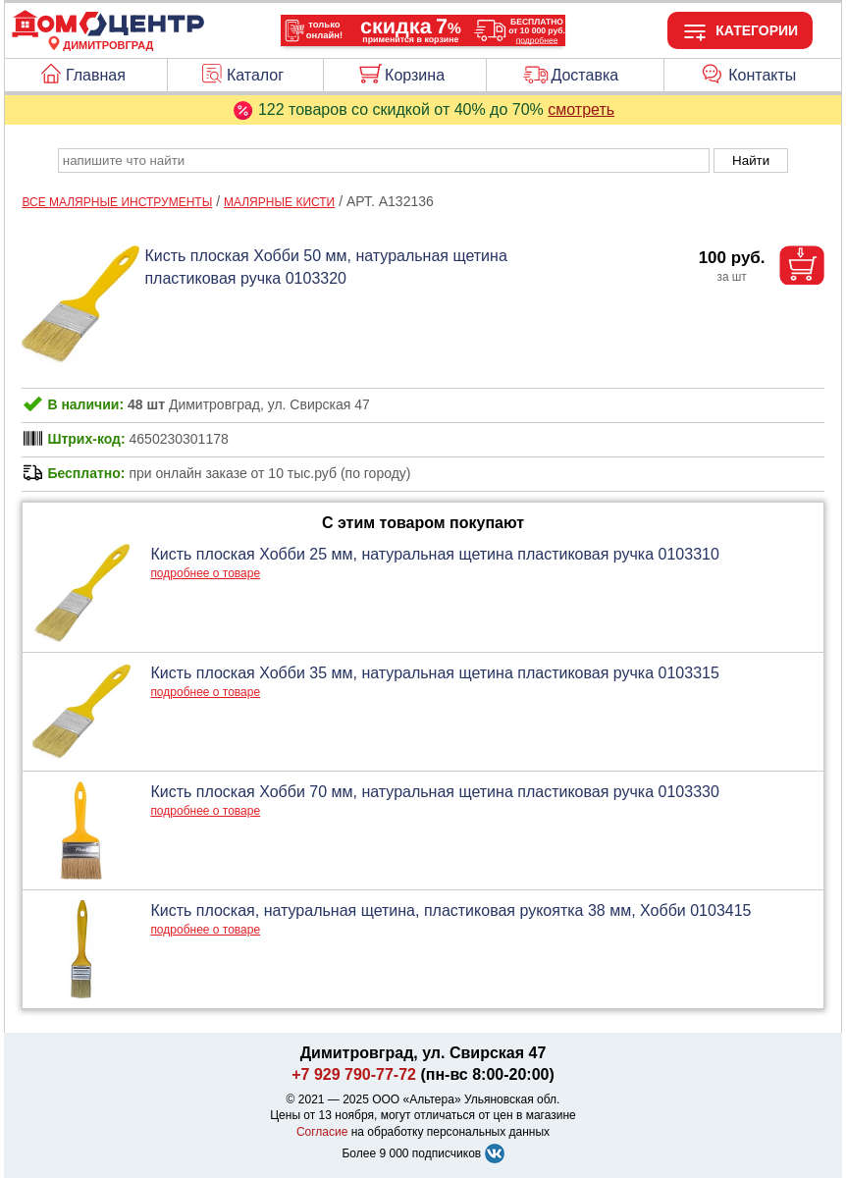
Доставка (584, 75)
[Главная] (108, 33)
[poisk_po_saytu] (384, 160)
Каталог (255, 75)
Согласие (322, 1132)
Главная (96, 75)
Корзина (415, 75)
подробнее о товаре (205, 573)
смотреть (581, 109)
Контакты (762, 75)
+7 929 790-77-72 (353, 1074)
